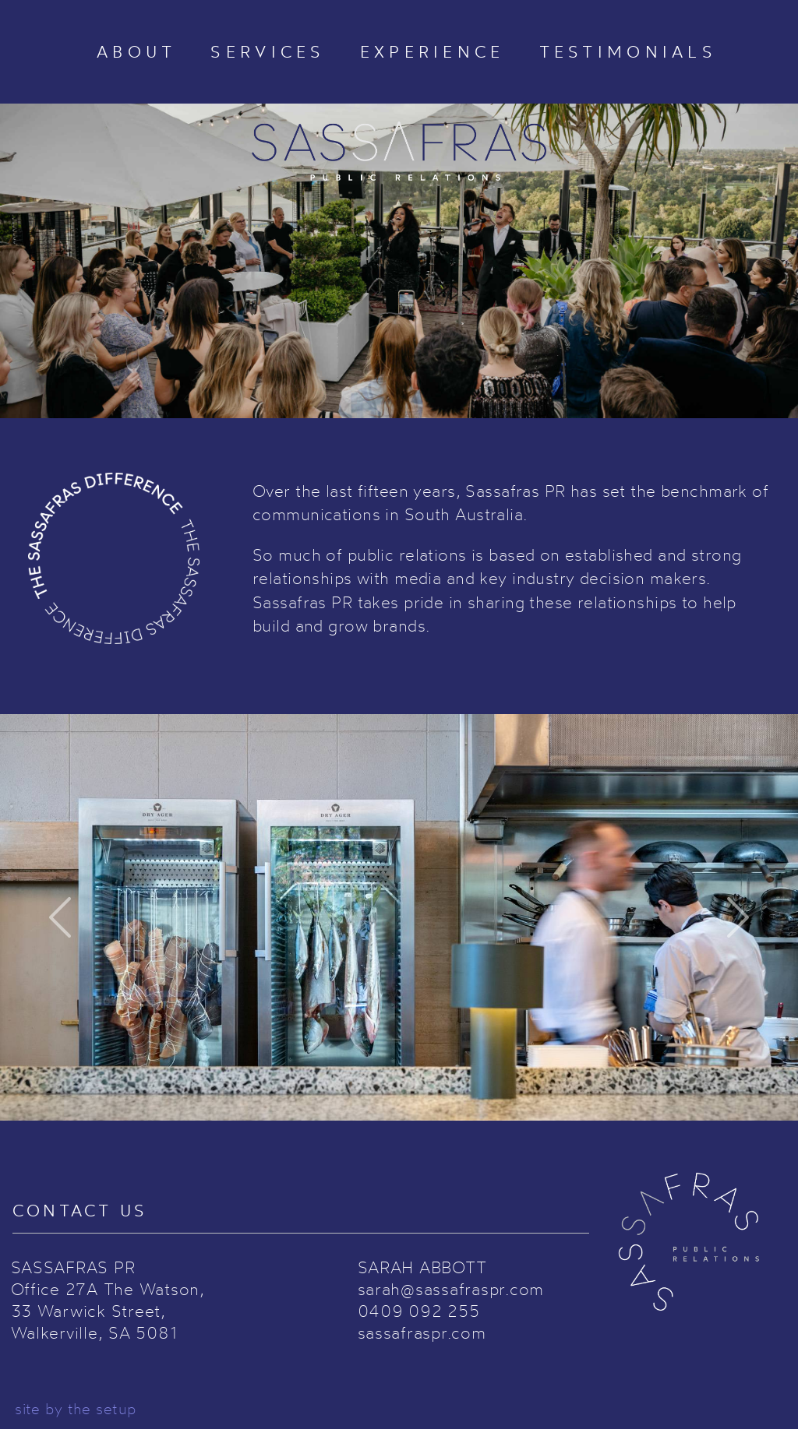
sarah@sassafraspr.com (451, 1289)
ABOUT (136, 52)
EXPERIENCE (432, 52)
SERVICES (267, 52)
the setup (102, 1408)
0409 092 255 (419, 1311)
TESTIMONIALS (628, 52)
